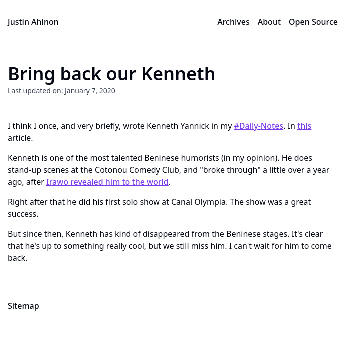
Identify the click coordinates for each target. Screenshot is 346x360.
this (305, 126)
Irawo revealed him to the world (107, 182)
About (269, 22)
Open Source (313, 22)
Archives (234, 22)
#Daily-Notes (259, 126)
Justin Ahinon (33, 22)
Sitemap (24, 306)
